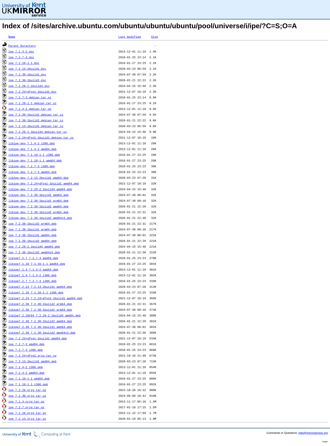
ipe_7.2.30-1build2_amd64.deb (32, 241)
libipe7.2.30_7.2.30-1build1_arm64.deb (40, 310)
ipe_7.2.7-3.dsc (21, 57)
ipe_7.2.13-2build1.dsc (27, 69)
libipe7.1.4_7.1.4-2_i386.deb (32, 275)
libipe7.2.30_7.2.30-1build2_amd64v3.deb (41, 333)
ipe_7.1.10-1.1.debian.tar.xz (32, 103)
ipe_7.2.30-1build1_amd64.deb (32, 235)
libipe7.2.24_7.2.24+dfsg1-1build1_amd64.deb (45, 298)
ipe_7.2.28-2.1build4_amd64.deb (34, 246)
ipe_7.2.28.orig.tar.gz (27, 390)
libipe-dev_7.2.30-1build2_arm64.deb (38, 212)
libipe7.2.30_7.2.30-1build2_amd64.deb (40, 321)
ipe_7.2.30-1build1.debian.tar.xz (35, 115)
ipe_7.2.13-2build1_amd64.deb (32, 361)
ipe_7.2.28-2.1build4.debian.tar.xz (37, 132)
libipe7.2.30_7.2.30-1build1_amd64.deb (40, 327)
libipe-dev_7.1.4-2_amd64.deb (32, 149)
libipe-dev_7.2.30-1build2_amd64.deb (38, 206)
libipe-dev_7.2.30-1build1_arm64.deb (38, 201)
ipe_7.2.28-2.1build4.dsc (29, 86)
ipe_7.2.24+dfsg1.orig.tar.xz (32, 356)
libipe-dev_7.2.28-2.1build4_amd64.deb (40, 189)
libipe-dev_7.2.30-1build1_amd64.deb (38, 195)
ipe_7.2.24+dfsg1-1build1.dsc (32, 92)
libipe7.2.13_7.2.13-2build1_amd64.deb (40, 287)
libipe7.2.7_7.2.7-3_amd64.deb (33, 258)
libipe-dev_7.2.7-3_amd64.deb (32, 172)
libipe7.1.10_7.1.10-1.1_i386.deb (35, 292)
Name (11, 37)
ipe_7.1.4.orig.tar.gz (26, 401)
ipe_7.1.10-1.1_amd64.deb (29, 378)
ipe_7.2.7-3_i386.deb (25, 350)
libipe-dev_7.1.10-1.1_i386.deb (34, 155)
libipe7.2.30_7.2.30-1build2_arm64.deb (40, 304)
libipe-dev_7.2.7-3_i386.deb (31, 166)
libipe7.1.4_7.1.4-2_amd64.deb (33, 269)
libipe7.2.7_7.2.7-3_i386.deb (32, 281)
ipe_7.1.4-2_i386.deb (25, 367)
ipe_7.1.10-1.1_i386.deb (28, 384)
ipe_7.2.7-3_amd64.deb (26, 344)
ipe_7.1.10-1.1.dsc (23, 63)
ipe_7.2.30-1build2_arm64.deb (32, 224)
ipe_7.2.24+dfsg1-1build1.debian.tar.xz (41, 137)
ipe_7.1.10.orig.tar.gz (27, 413)
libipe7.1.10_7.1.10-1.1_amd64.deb (36, 264)
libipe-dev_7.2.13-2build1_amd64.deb (38, 178)
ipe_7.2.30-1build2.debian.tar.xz (35, 120)
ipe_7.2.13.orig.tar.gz (27, 419)
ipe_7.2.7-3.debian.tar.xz (29, 97)
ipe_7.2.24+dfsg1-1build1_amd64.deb (37, 338)
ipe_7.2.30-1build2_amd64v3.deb (34, 252)
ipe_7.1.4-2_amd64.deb (26, 373)
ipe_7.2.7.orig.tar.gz (26, 407)
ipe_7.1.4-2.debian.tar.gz (29, 109)
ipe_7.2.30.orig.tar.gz (27, 396)
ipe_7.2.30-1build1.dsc (27, 74)
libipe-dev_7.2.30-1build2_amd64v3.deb (40, 218)
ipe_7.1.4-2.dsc (21, 51)
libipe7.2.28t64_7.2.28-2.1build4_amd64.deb (44, 315)
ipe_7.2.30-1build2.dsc (27, 80)
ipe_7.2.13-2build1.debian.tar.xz (35, 126)
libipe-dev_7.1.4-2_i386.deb (31, 143)
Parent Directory (22, 46)
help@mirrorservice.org (313, 433)
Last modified (129, 37)
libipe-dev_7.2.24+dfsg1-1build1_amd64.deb (43, 183)
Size (154, 37)
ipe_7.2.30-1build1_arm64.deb (32, 229)
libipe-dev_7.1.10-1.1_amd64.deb (35, 160)
